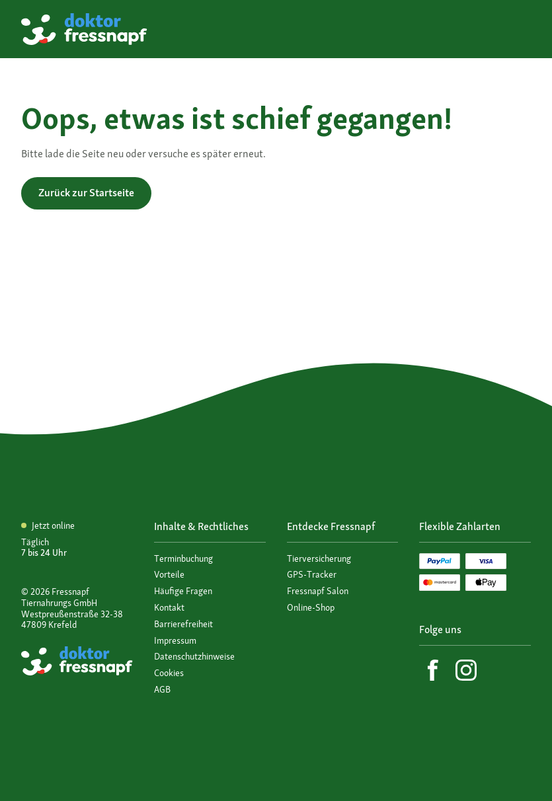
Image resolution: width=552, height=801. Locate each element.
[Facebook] (433, 670)
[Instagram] (466, 670)
